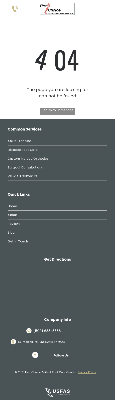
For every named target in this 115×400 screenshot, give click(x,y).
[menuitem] (57, 141)
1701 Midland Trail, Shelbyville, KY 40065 (41, 342)
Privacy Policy (87, 372)
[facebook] (35, 355)
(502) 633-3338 (47, 330)
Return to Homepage (57, 110)
